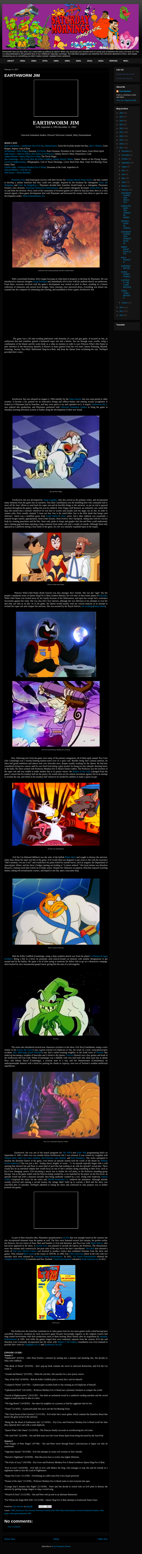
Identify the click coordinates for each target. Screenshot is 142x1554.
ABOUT (10, 61)
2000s (78, 61)
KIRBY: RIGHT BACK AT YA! (126, 250)
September (126, 163)
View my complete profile (126, 100)
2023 (121, 125)
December (126, 151)
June (123, 174)
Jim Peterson (47, 1158)
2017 (121, 148)
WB (29, 1513)
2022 (121, 128)
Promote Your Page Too (124, 78)
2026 (121, 113)
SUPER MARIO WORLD (125, 274)
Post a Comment (14, 1527)
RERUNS (113, 61)
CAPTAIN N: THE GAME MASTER (126, 283)
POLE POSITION (126, 260)
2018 (121, 144)
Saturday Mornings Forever (125, 74)
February (125, 190)
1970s (45, 61)
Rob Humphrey (78, 1158)
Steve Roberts (33, 1158)
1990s (67, 61)
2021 (121, 132)
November (126, 155)
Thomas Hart (10, 1158)
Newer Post (9, 1539)
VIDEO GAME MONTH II (125, 294)
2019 (121, 140)
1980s (56, 61)
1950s (22, 61)
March (124, 186)
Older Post (103, 1539)
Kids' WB (55, 1510)
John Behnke (60, 1158)
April (124, 182)
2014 (121, 315)
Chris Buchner (125, 91)
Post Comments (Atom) (61, 1546)
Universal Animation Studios (87, 1510)
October (125, 159)
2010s (89, 61)
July (123, 170)
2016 (121, 307)
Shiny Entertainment (67, 1510)
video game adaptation (18, 1513)
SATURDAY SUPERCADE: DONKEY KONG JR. (126, 237)
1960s (33, 61)
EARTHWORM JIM (126, 267)
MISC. (126, 61)
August (125, 167)
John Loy (22, 1158)
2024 (121, 121)
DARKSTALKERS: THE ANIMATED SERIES (126, 212)
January (125, 303)
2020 (121, 136)
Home (56, 1539)
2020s (100, 61)
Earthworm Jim (22, 1510)
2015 (121, 311)
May (123, 178)
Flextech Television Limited (39, 1510)
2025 (121, 117)
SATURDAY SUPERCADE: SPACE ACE (126, 197)
